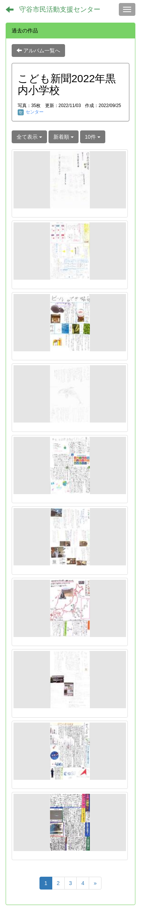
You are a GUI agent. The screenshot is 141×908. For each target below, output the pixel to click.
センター (31, 112)
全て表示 (29, 137)
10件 (92, 137)
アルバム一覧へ (38, 50)
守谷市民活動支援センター (59, 9)
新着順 (63, 137)
